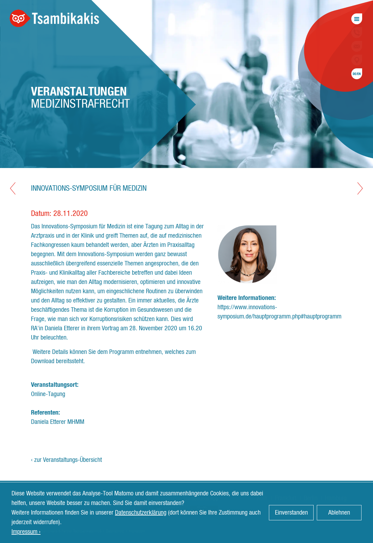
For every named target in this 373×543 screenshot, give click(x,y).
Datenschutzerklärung (140, 512)
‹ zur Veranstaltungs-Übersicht (66, 460)
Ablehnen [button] (339, 512)
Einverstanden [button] (291, 512)
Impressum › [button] (26, 532)
